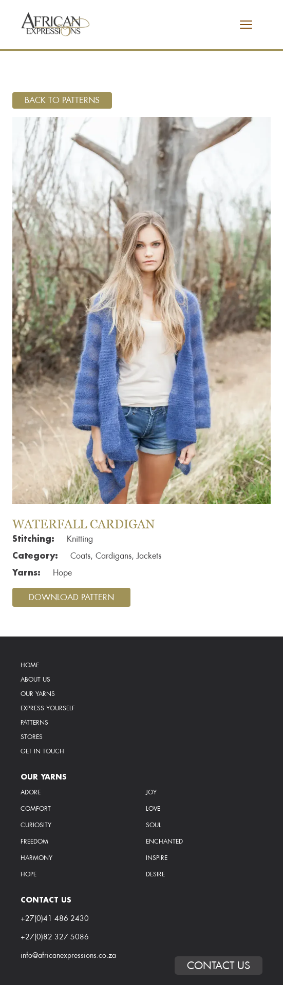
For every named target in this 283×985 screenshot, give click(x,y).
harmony (36, 858)
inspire (156, 858)
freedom (34, 841)
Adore (31, 792)
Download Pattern (71, 597)
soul (153, 825)
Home (30, 665)
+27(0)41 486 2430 (55, 918)
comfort (36, 809)
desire (155, 874)
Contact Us (218, 965)
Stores (32, 737)
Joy (151, 792)
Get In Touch (42, 751)
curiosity (36, 825)
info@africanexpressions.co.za (68, 955)
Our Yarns (38, 694)
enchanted (164, 841)
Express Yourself (48, 708)
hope (28, 874)
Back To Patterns (62, 100)
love (153, 809)
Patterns (34, 723)
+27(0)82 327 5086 (55, 936)
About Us (35, 679)
